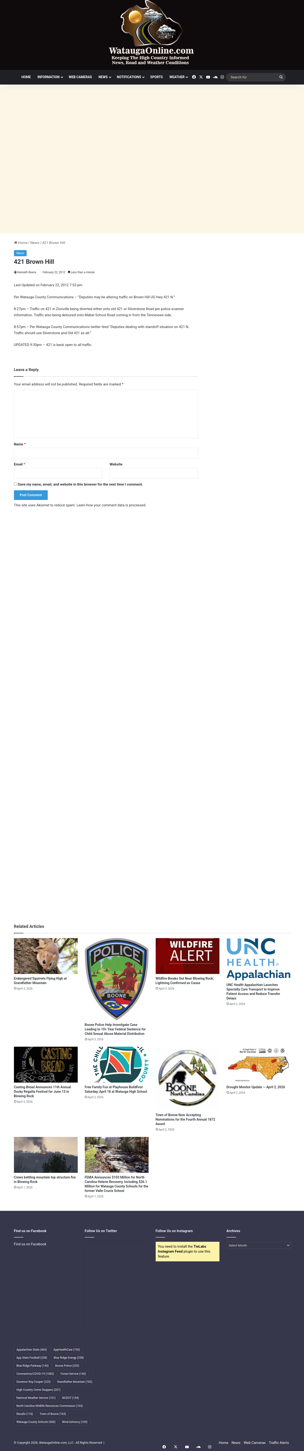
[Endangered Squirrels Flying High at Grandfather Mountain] (46, 956)
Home (26, 77)
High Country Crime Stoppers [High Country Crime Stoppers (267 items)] (39, 1389)
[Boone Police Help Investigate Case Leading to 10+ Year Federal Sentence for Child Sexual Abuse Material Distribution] (117, 979)
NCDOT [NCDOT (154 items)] (70, 1398)
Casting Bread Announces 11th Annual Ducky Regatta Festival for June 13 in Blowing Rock (42, 1091)
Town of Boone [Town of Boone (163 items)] (53, 1414)
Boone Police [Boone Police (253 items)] (67, 1365)
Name (20, 444)
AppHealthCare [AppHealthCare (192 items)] (66, 1349)
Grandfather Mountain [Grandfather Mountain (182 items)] (74, 1381)
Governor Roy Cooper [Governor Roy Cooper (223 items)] (34, 1381)
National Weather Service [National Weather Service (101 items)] (36, 1398)
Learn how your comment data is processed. (111, 505)
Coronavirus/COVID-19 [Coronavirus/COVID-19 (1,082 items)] (35, 1373)
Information (48, 77)
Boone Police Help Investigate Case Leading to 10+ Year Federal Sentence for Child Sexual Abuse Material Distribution (115, 1029)
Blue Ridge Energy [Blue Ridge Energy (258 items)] (69, 1357)
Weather (176, 77)
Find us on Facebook (30, 1244)
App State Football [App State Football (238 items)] (32, 1357)
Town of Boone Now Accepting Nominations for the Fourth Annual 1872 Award (185, 1119)
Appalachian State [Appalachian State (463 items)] (32, 1349)
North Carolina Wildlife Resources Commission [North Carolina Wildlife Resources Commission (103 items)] (50, 1406)
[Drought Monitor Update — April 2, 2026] (258, 1065)
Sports (156, 77)
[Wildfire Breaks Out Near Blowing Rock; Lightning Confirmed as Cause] (187, 956)
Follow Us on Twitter (101, 1231)
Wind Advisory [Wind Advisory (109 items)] (75, 1422)
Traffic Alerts (279, 1443)
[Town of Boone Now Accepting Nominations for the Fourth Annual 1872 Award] (187, 1078)
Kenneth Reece (27, 272)
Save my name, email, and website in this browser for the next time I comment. (80, 484)
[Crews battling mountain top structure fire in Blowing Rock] (46, 1155)
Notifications (129, 77)
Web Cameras (80, 77)
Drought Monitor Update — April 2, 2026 (256, 1087)
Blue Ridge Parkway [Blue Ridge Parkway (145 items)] (33, 1365)
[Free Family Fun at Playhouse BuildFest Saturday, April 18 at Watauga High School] (117, 1065)
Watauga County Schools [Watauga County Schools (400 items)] (36, 1422)
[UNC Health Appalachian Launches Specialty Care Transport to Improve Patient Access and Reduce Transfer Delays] (258, 959)
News (103, 77)
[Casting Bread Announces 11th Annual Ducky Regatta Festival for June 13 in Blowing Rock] (46, 1065)
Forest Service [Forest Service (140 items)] (73, 1373)
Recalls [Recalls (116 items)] (25, 1414)
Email (19, 464)
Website (116, 464)
